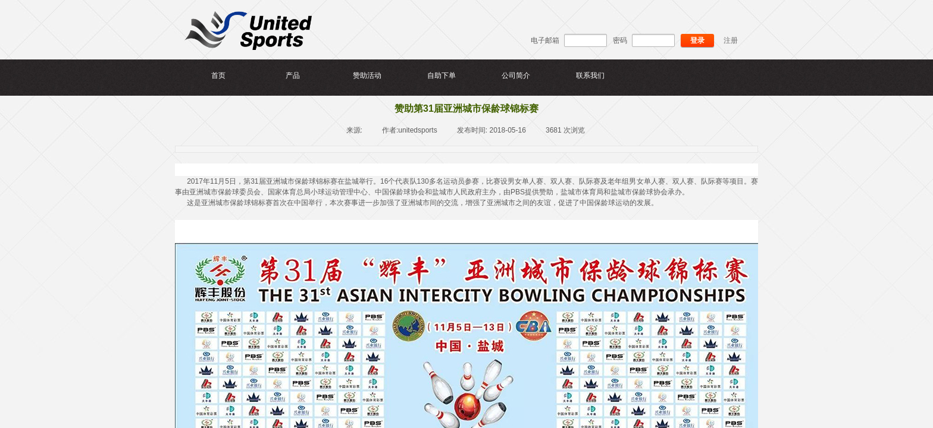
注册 (731, 40)
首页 (218, 75)
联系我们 (590, 75)
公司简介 (516, 75)
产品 (293, 75)
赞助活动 (367, 75)
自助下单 (441, 75)
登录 (697, 40)
